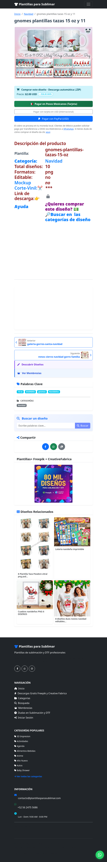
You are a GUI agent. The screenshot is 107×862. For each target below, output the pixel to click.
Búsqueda (21, 703)
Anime (18, 755)
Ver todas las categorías (28, 776)
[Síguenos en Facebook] (17, 669)
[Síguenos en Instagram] (32, 669)
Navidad (28, 14)
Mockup (22, 183)
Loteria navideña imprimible (69, 549)
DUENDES (30, 391)
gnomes (42, 391)
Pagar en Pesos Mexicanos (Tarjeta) (53, 104)
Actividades (21, 741)
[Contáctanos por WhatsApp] (25, 669)
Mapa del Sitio (21, 830)
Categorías (22, 698)
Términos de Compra (24, 826)
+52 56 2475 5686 (28, 807)
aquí (48, 132)
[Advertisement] (53, 243)
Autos (18, 765)
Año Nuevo (21, 760)
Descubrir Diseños (30, 364)
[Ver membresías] (53, 483)
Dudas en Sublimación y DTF (32, 712)
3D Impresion (22, 736)
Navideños (54, 391)
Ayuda (21, 206)
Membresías (23, 708)
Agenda (19, 746)
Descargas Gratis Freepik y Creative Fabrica (40, 693)
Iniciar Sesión (23, 717)
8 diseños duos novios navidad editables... (70, 620)
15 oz (20, 391)
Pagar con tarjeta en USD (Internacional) (53, 111)
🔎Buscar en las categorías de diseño (67, 216)
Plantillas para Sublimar (34, 4)
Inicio (17, 14)
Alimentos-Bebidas (24, 750)
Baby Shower (22, 770)
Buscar (82, 425)
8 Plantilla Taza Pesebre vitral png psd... (32, 575)
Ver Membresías (29, 373)
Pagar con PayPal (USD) (53, 118)
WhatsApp (68, 128)
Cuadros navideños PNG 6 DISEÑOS (31, 613)
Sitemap (54, 853)
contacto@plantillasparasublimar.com (39, 798)
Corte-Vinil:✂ (28, 188)
